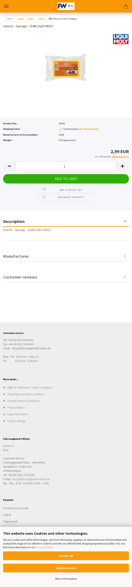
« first (8, 18)
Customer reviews (20, 277)
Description (14, 221)
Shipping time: (11, 128)
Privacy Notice (44, 547)
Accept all (66, 556)
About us (8, 446)
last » (42, 18)
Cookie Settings (16, 421)
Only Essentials (66, 568)
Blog (6, 450)
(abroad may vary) (88, 128)
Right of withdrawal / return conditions (29, 387)
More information (66, 579)
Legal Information (17, 414)
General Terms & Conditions (23, 401)
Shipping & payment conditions (25, 394)
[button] (9, 166)
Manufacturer (16, 256)
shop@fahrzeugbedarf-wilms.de (30, 479)
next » (31, 18)
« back (20, 18)
